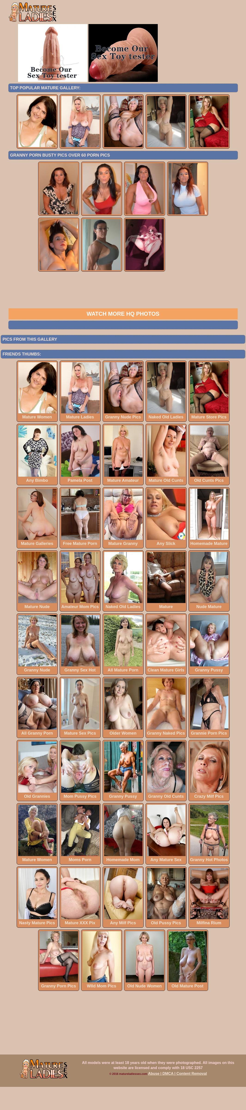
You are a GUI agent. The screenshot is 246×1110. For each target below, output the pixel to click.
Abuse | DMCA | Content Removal (177, 1097)
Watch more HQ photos (123, 337)
